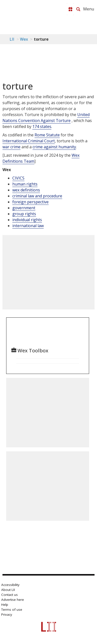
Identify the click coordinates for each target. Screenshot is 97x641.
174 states (41, 126)
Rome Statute (47, 135)
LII (12, 39)
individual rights (27, 219)
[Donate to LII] (70, 9)
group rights (24, 213)
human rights (25, 184)
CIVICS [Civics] (18, 178)
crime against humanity (54, 147)
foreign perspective (30, 202)
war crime (11, 147)
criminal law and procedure (37, 196)
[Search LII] (78, 9)
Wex (24, 39)
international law (28, 225)
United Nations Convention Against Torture (46, 117)
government (23, 208)
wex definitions (26, 190)
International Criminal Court (28, 141)
